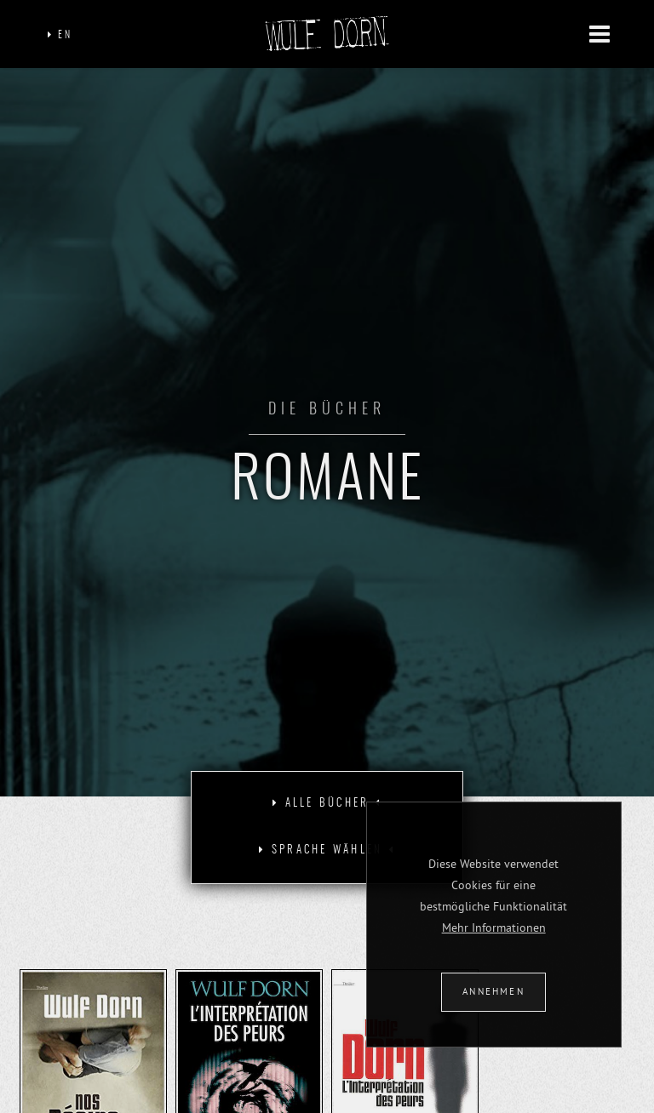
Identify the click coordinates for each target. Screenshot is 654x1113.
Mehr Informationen (494, 927)
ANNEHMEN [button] (493, 991)
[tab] (327, 804)
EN (60, 35)
